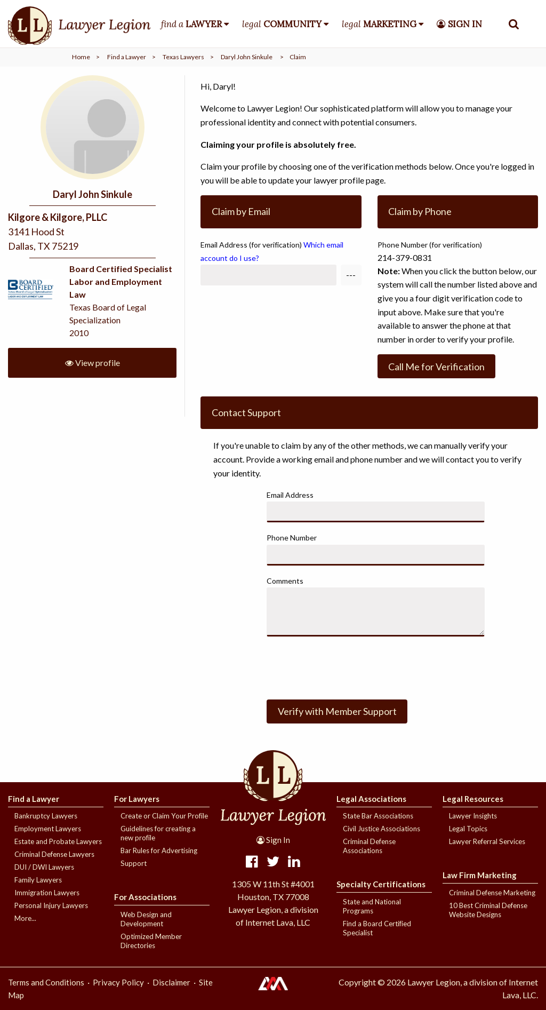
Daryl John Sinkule (246, 57)
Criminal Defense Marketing (492, 892)
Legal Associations (371, 799)
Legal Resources (473, 799)
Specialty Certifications (380, 884)
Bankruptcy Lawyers (45, 816)
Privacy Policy (118, 982)
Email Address (271, 251)
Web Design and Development (146, 919)
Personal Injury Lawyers (51, 905)
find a (191, 24)
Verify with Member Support (337, 711)
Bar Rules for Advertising (159, 850)
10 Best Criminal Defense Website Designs (488, 910)
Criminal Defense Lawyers (54, 854)
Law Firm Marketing (480, 875)
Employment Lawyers (47, 828)
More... (25, 918)
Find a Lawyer (126, 57)
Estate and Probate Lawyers (58, 841)
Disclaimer (171, 982)
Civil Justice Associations (381, 828)
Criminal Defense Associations (369, 846)
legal (282, 24)
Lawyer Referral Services (487, 841)
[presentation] (348, 666)
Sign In (273, 840)
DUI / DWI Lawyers (44, 867)
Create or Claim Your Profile (164, 816)
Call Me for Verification (436, 366)
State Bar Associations (378, 816)
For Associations (145, 897)
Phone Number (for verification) (430, 244)
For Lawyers (136, 799)
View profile (92, 362)
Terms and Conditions (46, 982)
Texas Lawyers (183, 57)
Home (81, 57)
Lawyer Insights (473, 816)
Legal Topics (468, 828)
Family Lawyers (38, 880)
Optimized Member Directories (151, 941)
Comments (285, 580)
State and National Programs (372, 906)
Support (134, 863)
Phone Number (292, 537)
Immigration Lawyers (46, 892)
